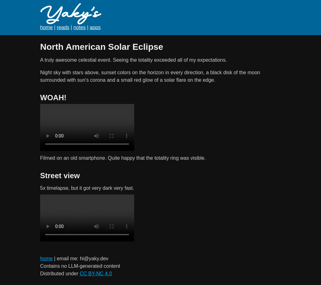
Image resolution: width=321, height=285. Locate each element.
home (46, 27)
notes (79, 27)
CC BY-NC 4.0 (96, 273)
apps (95, 27)
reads (63, 27)
